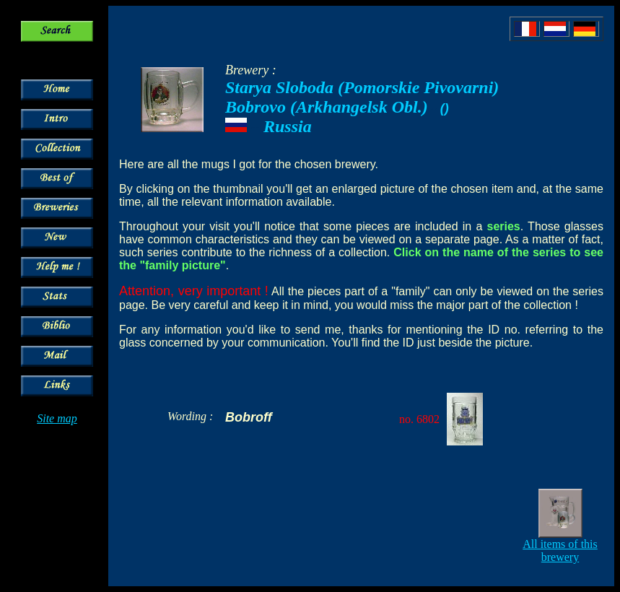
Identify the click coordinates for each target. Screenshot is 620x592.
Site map (57, 418)
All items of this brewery (560, 550)
